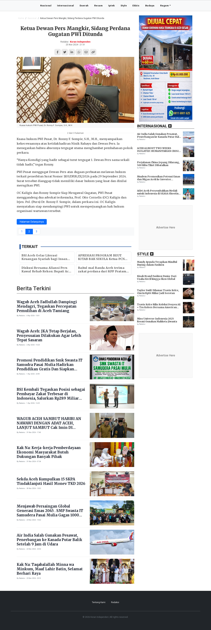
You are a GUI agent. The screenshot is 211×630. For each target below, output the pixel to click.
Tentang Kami (98, 602)
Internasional (65, 5)
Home (21, 18)
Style (124, 5)
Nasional (45, 5)
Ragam (164, 5)
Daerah (84, 5)
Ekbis (136, 5)
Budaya (149, 5)
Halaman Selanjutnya (32, 221)
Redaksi (115, 602)
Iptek (111, 5)
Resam (98, 5)
